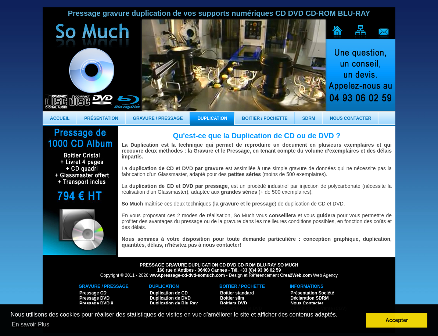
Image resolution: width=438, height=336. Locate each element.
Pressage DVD (94, 298)
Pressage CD (93, 293)
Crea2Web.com (296, 275)
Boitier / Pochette (265, 118)
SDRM (308, 118)
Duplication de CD (169, 293)
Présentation (101, 118)
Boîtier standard (237, 293)
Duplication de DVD (170, 298)
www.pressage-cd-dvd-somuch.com (187, 275)
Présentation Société (312, 293)
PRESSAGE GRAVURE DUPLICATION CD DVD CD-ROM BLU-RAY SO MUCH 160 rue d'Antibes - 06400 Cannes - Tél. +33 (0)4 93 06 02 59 (219, 267)
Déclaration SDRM (310, 298)
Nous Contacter (350, 118)
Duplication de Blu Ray (174, 303)
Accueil (59, 118)
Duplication (212, 118)
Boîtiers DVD (233, 303)
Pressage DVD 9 (96, 303)
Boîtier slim (232, 298)
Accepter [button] (396, 320)
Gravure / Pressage (158, 118)
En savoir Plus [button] (30, 324)
